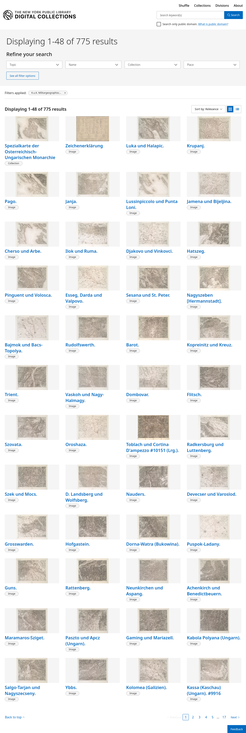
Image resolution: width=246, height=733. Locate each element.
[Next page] (234, 717)
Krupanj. (196, 146)
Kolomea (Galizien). (146, 687)
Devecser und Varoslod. (212, 494)
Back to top (15, 717)
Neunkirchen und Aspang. (144, 591)
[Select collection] (153, 65)
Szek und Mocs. (21, 494)
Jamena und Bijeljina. (209, 201)
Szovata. (13, 444)
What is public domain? (213, 24)
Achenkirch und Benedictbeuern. (204, 591)
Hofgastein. (77, 544)
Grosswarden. (19, 544)
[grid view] (230, 109)
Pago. (11, 201)
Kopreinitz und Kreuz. (209, 345)
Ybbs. (71, 687)
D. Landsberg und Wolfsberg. (84, 497)
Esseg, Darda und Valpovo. (83, 298)
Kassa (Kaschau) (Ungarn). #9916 (204, 690)
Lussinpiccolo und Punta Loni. (152, 204)
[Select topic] (34, 65)
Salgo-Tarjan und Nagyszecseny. (22, 690)
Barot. (132, 345)
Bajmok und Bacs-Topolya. (24, 348)
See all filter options (22, 76)
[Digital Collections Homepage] (39, 15)
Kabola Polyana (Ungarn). (213, 638)
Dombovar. (137, 394)
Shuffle (184, 5)
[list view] (237, 109)
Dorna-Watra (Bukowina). (153, 544)
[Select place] (212, 65)
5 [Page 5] (213, 717)
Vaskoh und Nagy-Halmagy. (84, 397)
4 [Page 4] (206, 717)
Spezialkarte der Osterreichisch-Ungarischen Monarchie (30, 151)
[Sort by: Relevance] (208, 109)
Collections (202, 5)
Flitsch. (194, 394)
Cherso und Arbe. (23, 251)
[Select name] (93, 65)
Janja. (71, 201)
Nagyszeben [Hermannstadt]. (204, 298)
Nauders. (135, 494)
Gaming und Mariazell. (150, 638)
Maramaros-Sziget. (24, 638)
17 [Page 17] (224, 717)
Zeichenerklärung (84, 146)
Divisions (222, 5)
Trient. (11, 394)
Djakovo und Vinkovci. (149, 251)
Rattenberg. (78, 588)
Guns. (11, 588)
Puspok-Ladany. (203, 544)
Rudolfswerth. (80, 345)
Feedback (237, 729)
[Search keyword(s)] (190, 15)
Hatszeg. (196, 251)
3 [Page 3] (199, 717)
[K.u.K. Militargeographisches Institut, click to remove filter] (48, 93)
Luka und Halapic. (145, 146)
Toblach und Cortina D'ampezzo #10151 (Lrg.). (152, 447)
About (238, 5)
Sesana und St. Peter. (148, 295)
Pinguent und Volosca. (28, 295)
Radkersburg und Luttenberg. (205, 447)
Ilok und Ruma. (81, 251)
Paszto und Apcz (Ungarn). (82, 640)
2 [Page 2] (193, 717)
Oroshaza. (76, 444)
